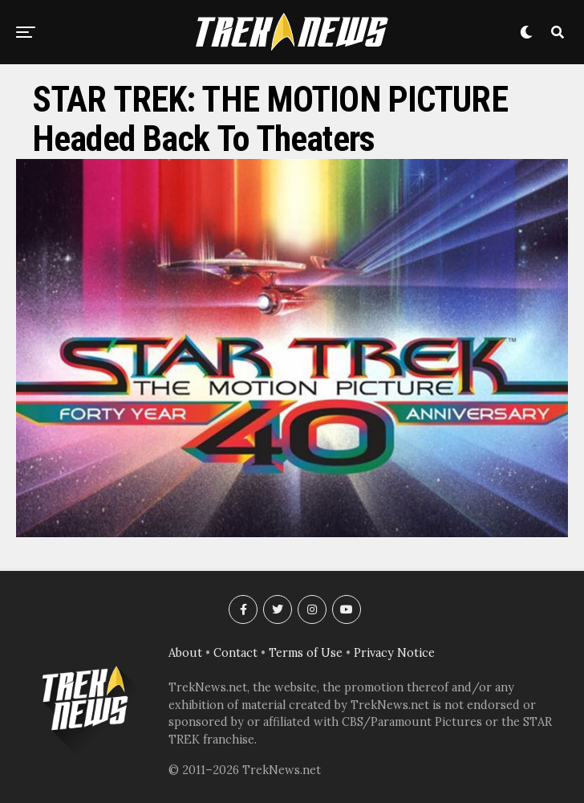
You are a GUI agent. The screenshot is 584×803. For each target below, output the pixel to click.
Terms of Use (306, 653)
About (185, 653)
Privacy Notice (394, 653)
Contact (235, 653)
